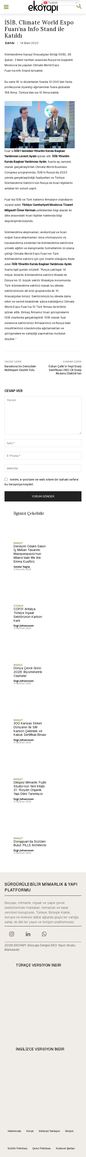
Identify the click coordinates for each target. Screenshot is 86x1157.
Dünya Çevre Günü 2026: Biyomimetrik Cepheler (28, 672)
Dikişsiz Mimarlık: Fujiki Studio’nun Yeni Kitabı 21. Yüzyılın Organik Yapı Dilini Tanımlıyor (30, 788)
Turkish (51, 3)
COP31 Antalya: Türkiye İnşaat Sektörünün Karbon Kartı (28, 614)
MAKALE (18, 665)
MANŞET (18, 543)
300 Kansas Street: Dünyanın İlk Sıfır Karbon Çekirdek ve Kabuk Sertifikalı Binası (30, 729)
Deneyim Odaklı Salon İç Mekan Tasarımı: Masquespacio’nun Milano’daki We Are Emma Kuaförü (30, 554)
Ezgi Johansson (24, 625)
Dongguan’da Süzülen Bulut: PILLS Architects (30, 843)
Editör (10, 43)
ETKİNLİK (18, 606)
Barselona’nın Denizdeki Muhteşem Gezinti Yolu (20, 368)
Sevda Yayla (22, 566)
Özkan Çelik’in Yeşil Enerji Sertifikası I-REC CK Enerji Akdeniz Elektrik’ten (64, 370)
